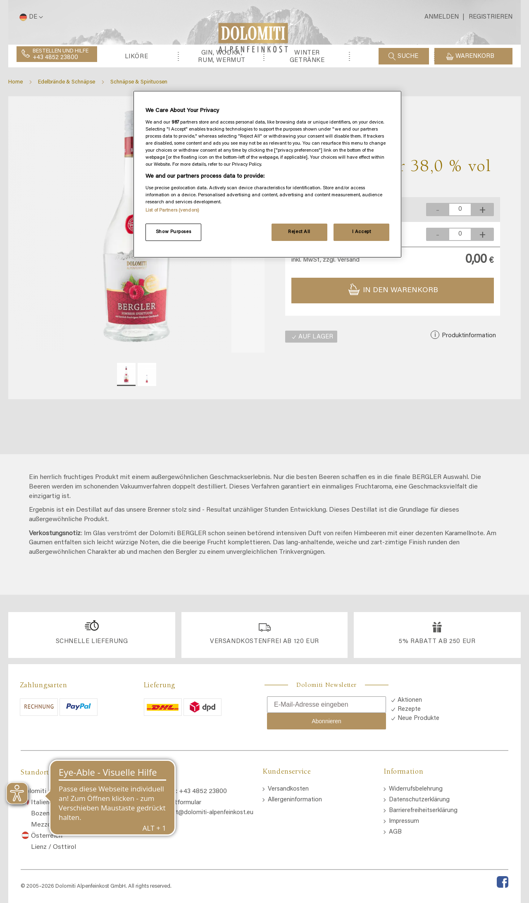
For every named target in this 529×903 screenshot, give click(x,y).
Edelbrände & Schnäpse (66, 119)
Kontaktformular (177, 802)
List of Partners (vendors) (172, 210)
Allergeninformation (295, 800)
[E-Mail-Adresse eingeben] (326, 704)
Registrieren (490, 17)
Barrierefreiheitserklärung (423, 811)
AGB (395, 832)
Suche (408, 56)
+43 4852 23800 (55, 58)
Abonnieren (326, 721)
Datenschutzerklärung (419, 800)
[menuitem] (51, 94)
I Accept (361, 232)
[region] (267, 174)
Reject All (299, 232)
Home (15, 119)
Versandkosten (288, 789)
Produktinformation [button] (468, 373)
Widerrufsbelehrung (416, 789)
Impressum (404, 821)
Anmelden (441, 17)
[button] (30, 17)
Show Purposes (173, 232)
